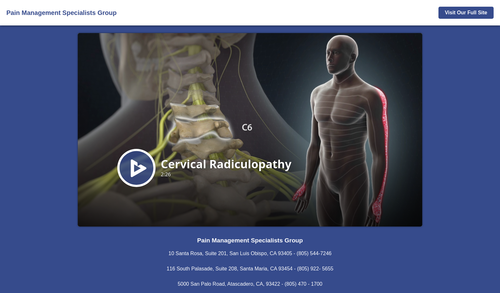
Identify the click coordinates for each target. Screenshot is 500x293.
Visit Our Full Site (466, 12)
